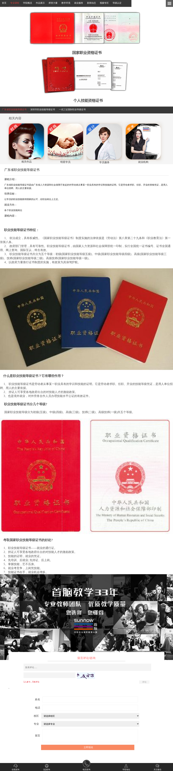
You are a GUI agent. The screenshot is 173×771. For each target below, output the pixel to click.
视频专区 (104, 3)
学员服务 (104, 161)
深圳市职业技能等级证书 (42, 109)
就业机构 (143, 160)
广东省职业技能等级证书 (14, 109)
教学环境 (65, 3)
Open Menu (169, 3)
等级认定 (117, 3)
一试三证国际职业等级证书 (72, 109)
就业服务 (78, 3)
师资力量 (53, 3)
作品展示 (40, 3)
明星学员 (65, 160)
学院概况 (27, 3)
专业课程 (14, 3)
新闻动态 (91, 3)
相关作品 (26, 160)
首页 (4, 3)
